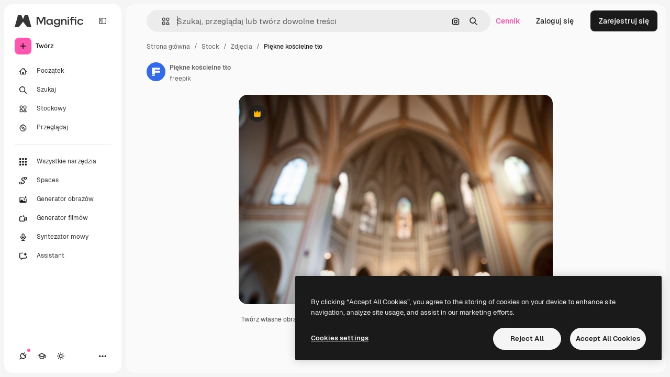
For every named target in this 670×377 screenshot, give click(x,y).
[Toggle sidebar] (102, 21)
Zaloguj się (555, 21)
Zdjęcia (241, 46)
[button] (161, 21)
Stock (210, 46)
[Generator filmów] (63, 218)
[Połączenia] (23, 356)
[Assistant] (63, 256)
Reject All (527, 338)
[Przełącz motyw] (60, 356)
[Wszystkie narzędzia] (63, 161)
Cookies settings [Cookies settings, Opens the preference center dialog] (339, 338)
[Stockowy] (63, 109)
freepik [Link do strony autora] (180, 78)
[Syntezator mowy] (63, 237)
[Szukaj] (63, 90)
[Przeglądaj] (63, 127)
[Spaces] (63, 180)
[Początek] (63, 71)
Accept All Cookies (608, 338)
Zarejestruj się (624, 21)
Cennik (508, 21)
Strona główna (168, 46)
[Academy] (42, 356)
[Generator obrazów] (63, 199)
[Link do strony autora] (156, 71)
